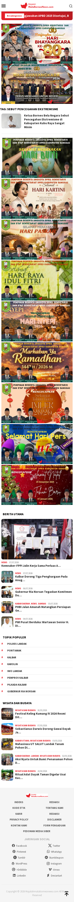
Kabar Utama (22, 740)
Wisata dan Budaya (25, 710)
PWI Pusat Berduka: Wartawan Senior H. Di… (42, 624)
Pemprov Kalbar (17, 677)
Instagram (54, 863)
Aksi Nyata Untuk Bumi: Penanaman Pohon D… (44, 761)
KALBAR (11, 657)
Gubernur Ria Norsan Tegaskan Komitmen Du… (43, 593)
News (4, 562)
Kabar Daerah (22, 603)
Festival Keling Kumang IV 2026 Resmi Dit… (40, 715)
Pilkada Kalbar (17, 684)
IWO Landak (14, 671)
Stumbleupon (54, 857)
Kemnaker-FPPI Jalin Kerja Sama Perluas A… (31, 566)
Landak (35, 755)
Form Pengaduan (54, 825)
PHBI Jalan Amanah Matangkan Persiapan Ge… (43, 608)
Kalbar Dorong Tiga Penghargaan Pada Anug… (41, 578)
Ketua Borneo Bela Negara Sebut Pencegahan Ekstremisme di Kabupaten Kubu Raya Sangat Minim (46, 121)
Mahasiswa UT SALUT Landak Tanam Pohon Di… (39, 745)
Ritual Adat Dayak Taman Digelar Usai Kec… (40, 776)
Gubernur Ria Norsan (21, 691)
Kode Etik (18, 808)
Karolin (12, 664)
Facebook (19, 846)
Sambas (42, 603)
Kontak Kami (19, 825)
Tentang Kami (54, 808)
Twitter (54, 846)
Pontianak (14, 650)
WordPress (19, 863)
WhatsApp (54, 851)
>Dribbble (19, 869)
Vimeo (54, 869)
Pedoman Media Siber (36, 831)
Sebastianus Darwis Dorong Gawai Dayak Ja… (43, 730)
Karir (18, 814)
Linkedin (19, 875)
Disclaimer (54, 819)
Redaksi (54, 802)
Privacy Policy (19, 819)
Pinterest (19, 851)
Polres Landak (17, 643)
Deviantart (54, 875)
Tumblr (19, 857)
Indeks (18, 802)
